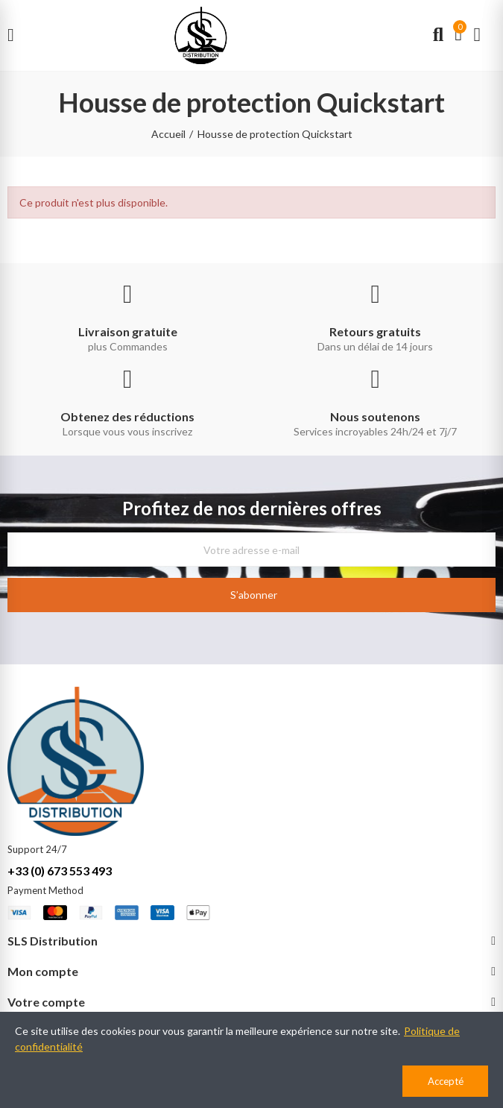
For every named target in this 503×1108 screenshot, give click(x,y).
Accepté (446, 1081)
